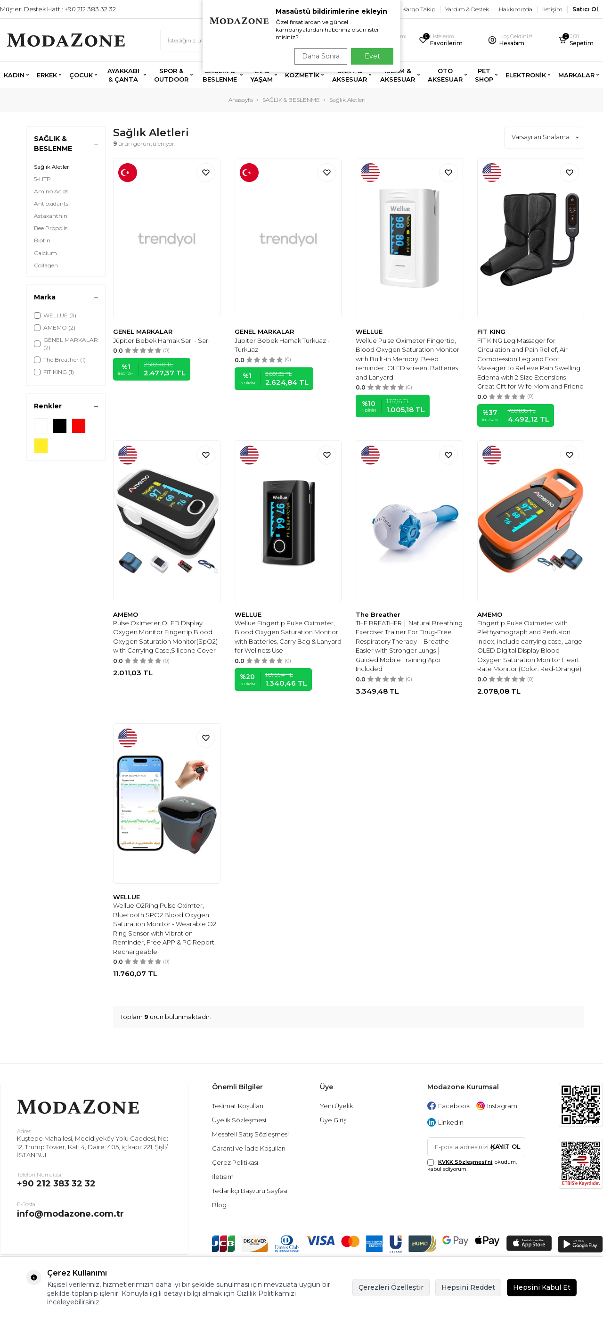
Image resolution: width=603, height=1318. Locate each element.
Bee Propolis (50, 228)
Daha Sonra (317, 56)
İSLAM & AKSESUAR (397, 75)
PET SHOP (484, 75)
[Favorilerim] (447, 40)
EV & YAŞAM (262, 75)
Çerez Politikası (235, 1162)
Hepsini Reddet (468, 1287)
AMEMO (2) (54, 327)
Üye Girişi (334, 1120)
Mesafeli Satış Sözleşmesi (250, 1134)
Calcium (45, 253)
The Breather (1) (60, 359)
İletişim (552, 9)
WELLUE (369, 331)
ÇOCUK (81, 75)
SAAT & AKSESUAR (349, 75)
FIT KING (491, 331)
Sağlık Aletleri (52, 166)
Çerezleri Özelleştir (391, 1287)
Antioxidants (51, 203)
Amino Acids (51, 191)
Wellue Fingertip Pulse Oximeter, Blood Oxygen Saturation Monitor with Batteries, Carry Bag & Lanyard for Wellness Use (288, 637)
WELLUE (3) (55, 315)
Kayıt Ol (506, 1146)
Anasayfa (240, 99)
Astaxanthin (50, 215)
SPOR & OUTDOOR (171, 75)
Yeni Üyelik (336, 1106)
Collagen (46, 265)
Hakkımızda (515, 9)
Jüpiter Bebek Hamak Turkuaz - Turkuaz (282, 345)
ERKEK (47, 75)
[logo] (66, 40)
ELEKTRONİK (525, 75)
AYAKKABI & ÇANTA (123, 75)
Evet (372, 56)
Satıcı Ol (585, 9)
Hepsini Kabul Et (541, 1287)
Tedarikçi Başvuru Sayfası (249, 1190)
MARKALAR (576, 75)
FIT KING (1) (54, 371)
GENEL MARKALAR (142, 331)
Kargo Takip (418, 9)
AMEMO (125, 614)
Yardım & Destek (467, 9)
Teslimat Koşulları (237, 1106)
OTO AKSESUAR (445, 75)
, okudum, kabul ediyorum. (472, 1165)
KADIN (14, 75)
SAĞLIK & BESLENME (220, 75)
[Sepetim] (577, 40)
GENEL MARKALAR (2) (66, 343)
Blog (219, 1205)
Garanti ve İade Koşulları (248, 1148)
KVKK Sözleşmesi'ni (465, 1162)
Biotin (42, 240)
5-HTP (42, 178)
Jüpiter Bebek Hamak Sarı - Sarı (161, 340)
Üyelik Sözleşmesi (239, 1120)
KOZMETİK (302, 75)
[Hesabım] (517, 40)
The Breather (378, 614)
